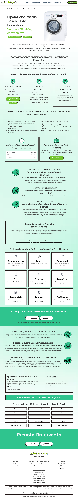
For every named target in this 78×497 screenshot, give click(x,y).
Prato (33, 240)
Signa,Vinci (34, 242)
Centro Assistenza (12, 8)
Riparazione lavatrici (39, 480)
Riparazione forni (39, 472)
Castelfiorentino (58, 242)
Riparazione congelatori (39, 470)
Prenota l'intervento (15, 37)
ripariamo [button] (27, 2)
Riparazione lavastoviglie (39, 478)
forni (16, 279)
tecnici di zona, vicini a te (31, 63)
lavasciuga (62, 279)
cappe (39, 261)
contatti (50, 2)
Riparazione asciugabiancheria (39, 463)
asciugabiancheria (16, 261)
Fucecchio (66, 240)
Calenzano (50, 242)
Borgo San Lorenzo (42, 242)
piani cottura (62, 297)
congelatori (62, 261)
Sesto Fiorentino (23, 240)
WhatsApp (27, 37)
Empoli (29, 240)
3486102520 (72, 2)
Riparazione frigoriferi (39, 474)
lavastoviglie (16, 297)
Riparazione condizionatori (39, 468)
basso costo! (61, 68)
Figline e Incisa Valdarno (58, 240)
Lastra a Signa (26, 242)
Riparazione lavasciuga (39, 476)
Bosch (24, 8)
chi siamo (44, 2)
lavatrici (20, 8)
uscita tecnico (57, 2)
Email (62, 468)
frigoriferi (39, 279)
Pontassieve (19, 242)
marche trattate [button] (36, 2)
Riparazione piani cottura (39, 482)
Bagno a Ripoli (47, 240)
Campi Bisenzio (39, 240)
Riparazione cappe (39, 466)
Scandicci (15, 240)
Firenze (10, 240)
